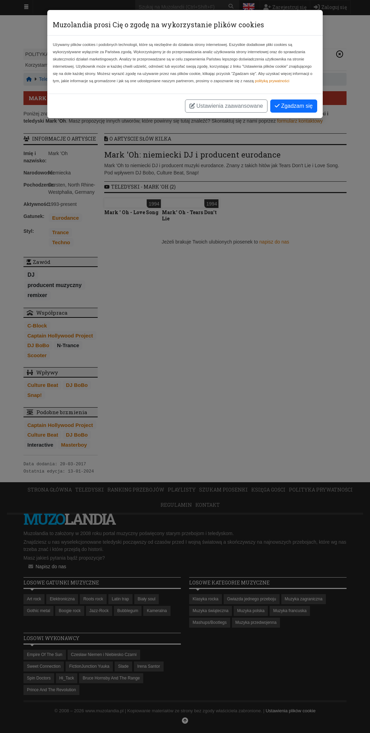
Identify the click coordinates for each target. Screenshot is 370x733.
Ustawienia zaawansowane (226, 106)
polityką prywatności (272, 81)
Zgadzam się (294, 106)
